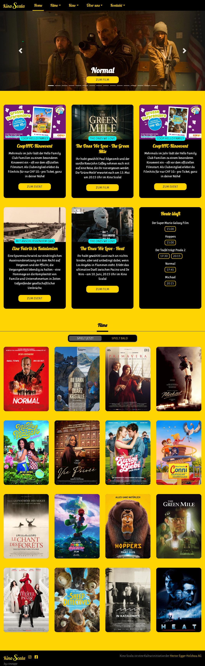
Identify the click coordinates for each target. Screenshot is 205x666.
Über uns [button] (93, 5)
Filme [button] (54, 5)
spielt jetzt (85, 338)
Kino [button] (72, 5)
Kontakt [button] (116, 5)
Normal (170, 263)
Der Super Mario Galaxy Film (170, 223)
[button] (20, 51)
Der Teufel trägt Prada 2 (170, 250)
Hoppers (170, 236)
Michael (170, 277)
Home (38, 5)
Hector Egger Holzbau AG (185, 656)
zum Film (102, 79)
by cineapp (10, 663)
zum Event (34, 186)
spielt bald (120, 338)
